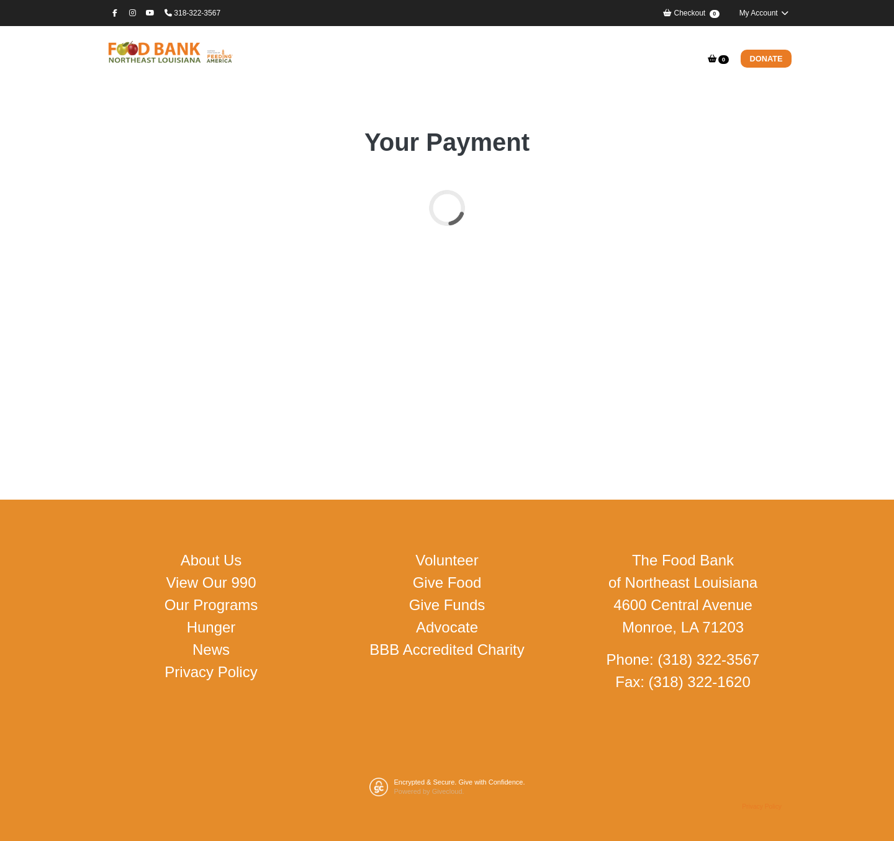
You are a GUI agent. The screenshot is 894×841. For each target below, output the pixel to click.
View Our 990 (211, 582)
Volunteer (446, 560)
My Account (764, 13)
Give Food (447, 582)
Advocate (447, 627)
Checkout (691, 13)
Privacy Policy (211, 671)
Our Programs (211, 604)
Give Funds (447, 604)
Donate (766, 58)
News (211, 649)
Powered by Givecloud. (429, 791)
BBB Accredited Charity (446, 649)
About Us (211, 560)
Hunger (211, 627)
